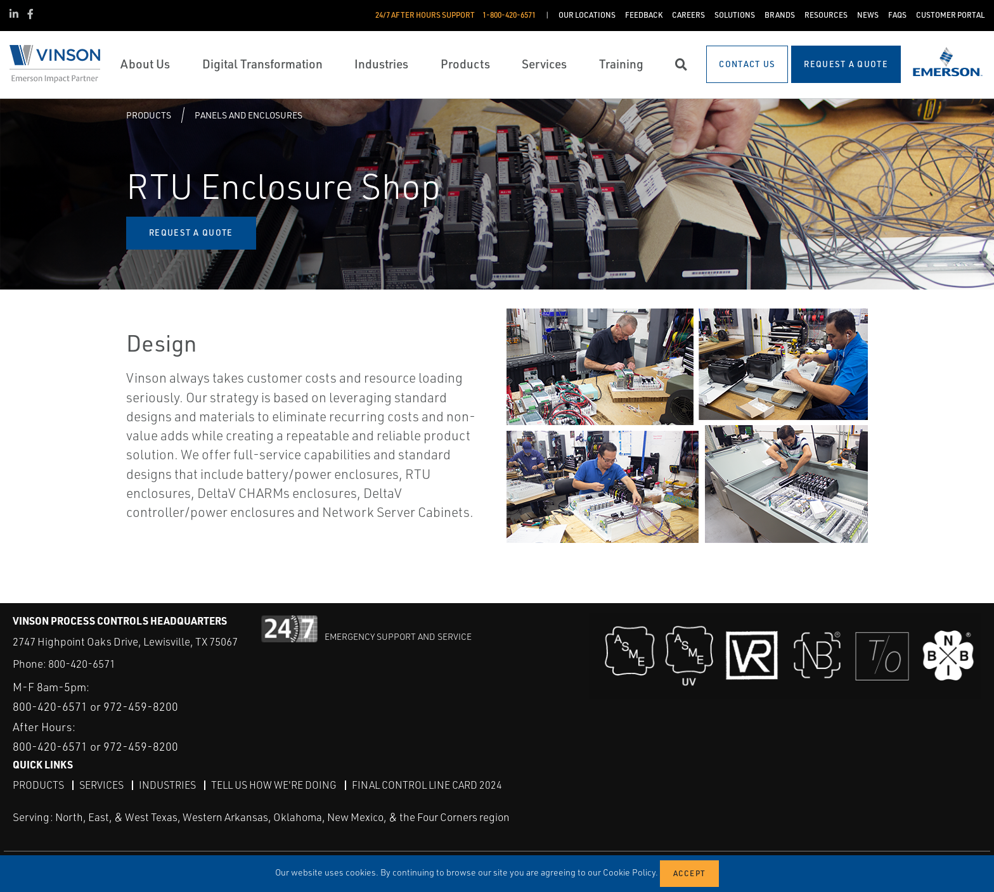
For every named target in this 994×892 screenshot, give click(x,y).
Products (148, 115)
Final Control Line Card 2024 (427, 785)
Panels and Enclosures (248, 115)
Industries (167, 785)
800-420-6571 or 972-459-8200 (95, 706)
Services (101, 785)
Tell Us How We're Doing (274, 785)
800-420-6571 (81, 663)
